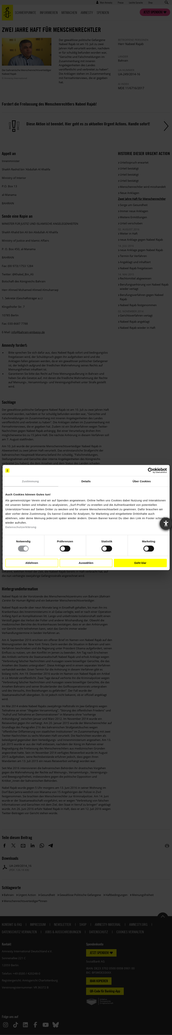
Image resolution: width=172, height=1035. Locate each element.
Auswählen (86, 562)
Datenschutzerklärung (21, 526)
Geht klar (140, 562)
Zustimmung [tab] (30, 481)
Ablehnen (31, 562)
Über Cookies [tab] (142, 481)
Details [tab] (86, 481)
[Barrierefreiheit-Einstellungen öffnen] (166, 524)
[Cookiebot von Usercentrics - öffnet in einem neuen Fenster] (150, 470)
